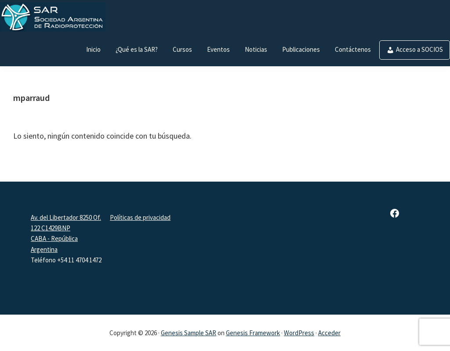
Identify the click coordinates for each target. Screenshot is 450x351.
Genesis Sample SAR (188, 333)
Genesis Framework (253, 333)
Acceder (329, 333)
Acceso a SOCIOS (419, 49)
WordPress (299, 333)
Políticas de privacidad (140, 217)
